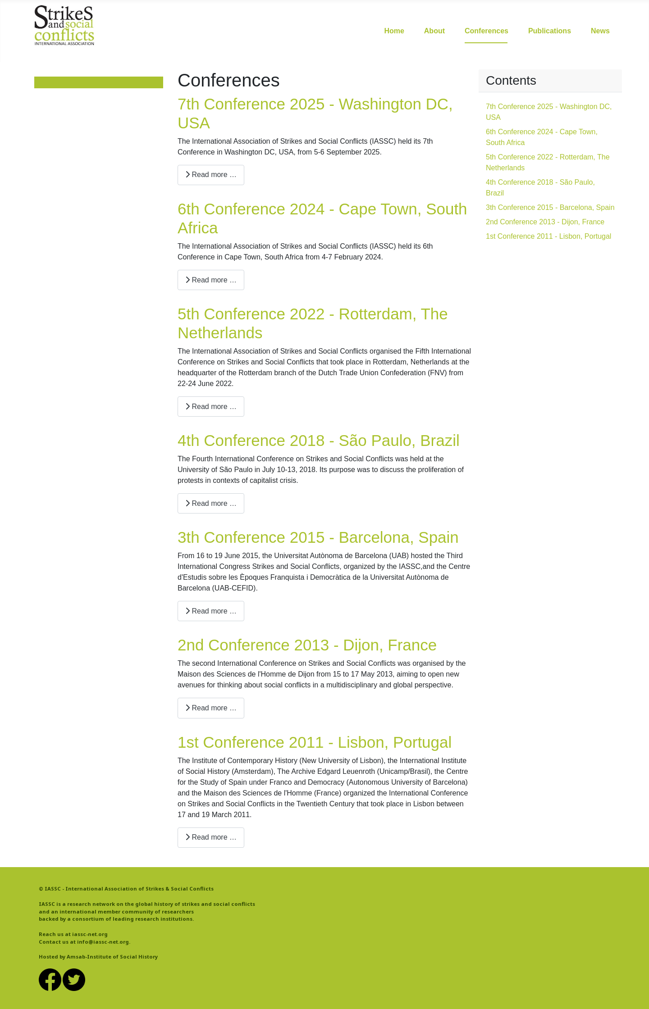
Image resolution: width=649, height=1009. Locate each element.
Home (394, 31)
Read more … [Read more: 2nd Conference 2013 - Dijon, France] (211, 708)
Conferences (486, 31)
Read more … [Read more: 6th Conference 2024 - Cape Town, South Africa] (211, 280)
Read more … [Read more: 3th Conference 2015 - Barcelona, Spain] (211, 611)
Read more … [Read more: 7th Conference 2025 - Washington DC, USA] (211, 174)
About (434, 31)
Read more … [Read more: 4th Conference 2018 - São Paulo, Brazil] (211, 503)
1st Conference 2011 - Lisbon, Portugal (315, 742)
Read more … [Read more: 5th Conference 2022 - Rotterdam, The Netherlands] (211, 406)
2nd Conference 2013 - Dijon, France (307, 645)
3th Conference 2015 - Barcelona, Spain (318, 537)
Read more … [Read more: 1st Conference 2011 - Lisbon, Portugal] (211, 837)
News (600, 31)
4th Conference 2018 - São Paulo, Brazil (319, 440)
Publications (549, 31)
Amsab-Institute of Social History (112, 956)
